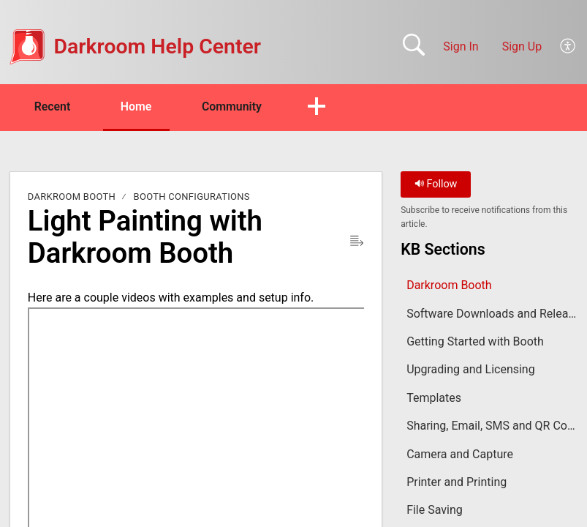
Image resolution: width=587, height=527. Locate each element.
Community (235, 106)
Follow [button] (436, 185)
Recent (53, 106)
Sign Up (522, 46)
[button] (568, 46)
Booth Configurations (192, 197)
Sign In (460, 46)
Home (138, 106)
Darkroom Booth (71, 197)
